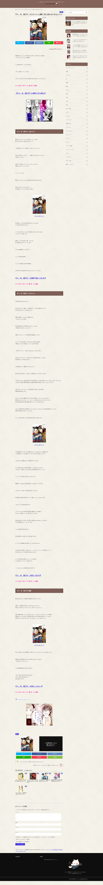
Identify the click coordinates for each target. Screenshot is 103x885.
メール (17, 831)
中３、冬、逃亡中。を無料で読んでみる (29, 282)
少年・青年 (68, 108)
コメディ (67, 114)
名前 (16, 826)
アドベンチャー (69, 128)
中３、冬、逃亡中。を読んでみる (27, 579)
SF (66, 81)
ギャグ (67, 111)
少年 (67, 101)
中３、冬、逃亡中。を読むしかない (28, 690)
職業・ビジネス (69, 158)
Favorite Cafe (77, 883)
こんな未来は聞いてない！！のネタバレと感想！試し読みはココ (76, 50)
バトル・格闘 (68, 141)
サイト (16, 836)
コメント (17, 816)
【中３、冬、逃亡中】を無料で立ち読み (29, 97)
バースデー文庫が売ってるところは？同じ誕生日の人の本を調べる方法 (79, 26)
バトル (67, 138)
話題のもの (68, 121)
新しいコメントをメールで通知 (22, 843)
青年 (17, 737)
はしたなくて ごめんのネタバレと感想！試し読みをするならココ (76, 61)
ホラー (67, 148)
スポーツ (67, 135)
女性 (67, 94)
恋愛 (67, 74)
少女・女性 (68, 155)
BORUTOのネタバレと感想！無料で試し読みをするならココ (76, 55)
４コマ (67, 91)
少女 (67, 98)
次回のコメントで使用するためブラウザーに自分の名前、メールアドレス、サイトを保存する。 (36, 841)
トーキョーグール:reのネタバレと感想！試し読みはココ (77, 45)
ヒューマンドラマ (69, 145)
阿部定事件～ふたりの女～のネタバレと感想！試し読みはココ (76, 39)
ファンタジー (68, 118)
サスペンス (68, 131)
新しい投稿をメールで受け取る (22, 845)
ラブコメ (67, 78)
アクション (68, 125)
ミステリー (68, 151)
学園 (67, 84)
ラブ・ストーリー (69, 71)
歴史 (67, 88)
